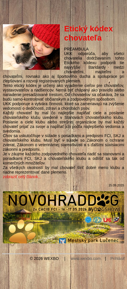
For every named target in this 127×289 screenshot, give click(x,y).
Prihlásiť (117, 258)
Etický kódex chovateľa (88, 33)
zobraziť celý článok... (22, 176)
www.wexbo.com (86, 258)
